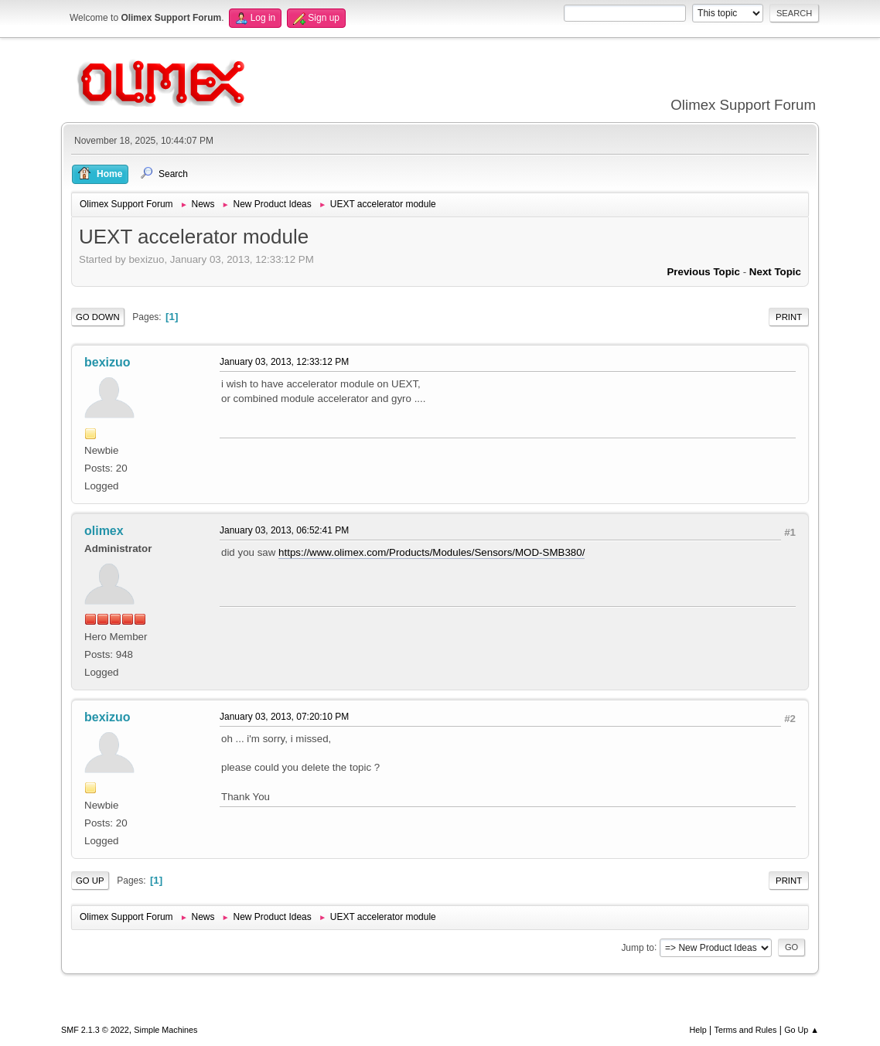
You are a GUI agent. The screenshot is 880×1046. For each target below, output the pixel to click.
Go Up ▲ (801, 1029)
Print (789, 317)
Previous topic (703, 272)
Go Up (90, 880)
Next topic (775, 272)
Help (698, 1029)
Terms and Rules (746, 1029)
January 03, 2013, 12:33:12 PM (284, 361)
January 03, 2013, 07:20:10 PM (284, 716)
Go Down (98, 317)
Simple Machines (165, 1029)
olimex (104, 530)
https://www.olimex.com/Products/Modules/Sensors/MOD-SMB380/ (431, 552)
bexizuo (107, 362)
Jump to (637, 947)
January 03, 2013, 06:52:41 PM (284, 530)
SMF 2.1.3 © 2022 (95, 1029)
